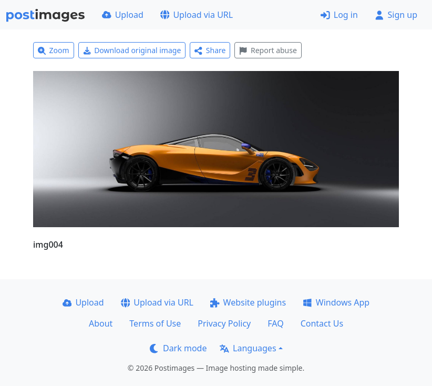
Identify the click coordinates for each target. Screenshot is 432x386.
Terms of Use (155, 323)
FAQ (275, 323)
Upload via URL (196, 15)
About (100, 323)
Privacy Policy (224, 323)
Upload (122, 15)
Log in (339, 15)
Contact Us (322, 323)
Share (209, 50)
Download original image (132, 50)
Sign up (396, 15)
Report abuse (267, 50)
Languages (248, 348)
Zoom (53, 50)
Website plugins (248, 302)
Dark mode (178, 348)
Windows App (336, 302)
